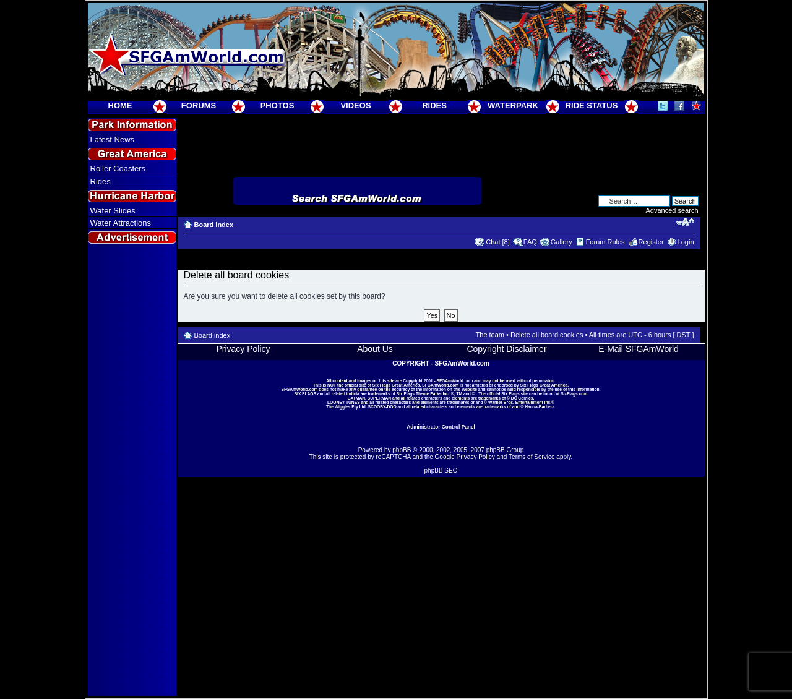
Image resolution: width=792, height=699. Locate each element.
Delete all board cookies (546, 334)
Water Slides (113, 210)
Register (651, 242)
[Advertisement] (132, 470)
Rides (100, 181)
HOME (120, 105)
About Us (375, 349)
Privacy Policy (243, 349)
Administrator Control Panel (441, 427)
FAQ (530, 242)
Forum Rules (605, 242)
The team (490, 334)
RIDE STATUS (592, 105)
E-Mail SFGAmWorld (638, 349)
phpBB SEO (441, 470)
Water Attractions (121, 223)
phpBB (401, 450)
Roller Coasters (118, 168)
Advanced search (672, 210)
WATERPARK (513, 105)
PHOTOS (277, 105)
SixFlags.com (574, 394)
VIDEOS (355, 105)
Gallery (561, 242)
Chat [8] (498, 242)
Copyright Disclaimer (506, 349)
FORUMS (198, 105)
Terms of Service (531, 456)
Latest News (112, 139)
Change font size (685, 222)
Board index (214, 224)
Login (686, 242)
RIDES (434, 105)
